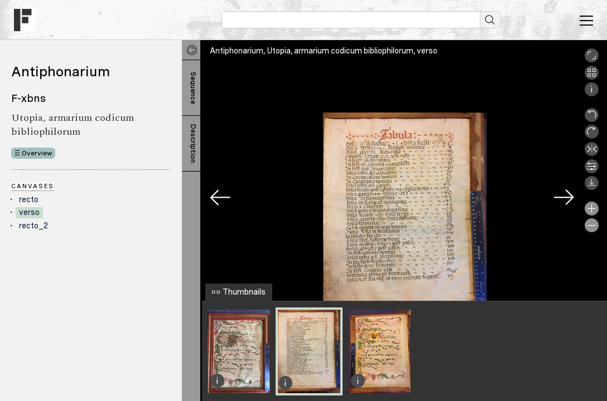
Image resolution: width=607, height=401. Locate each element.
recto (28, 199)
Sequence (193, 88)
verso (29, 212)
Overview (37, 153)
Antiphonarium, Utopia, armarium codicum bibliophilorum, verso (323, 50)
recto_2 (33, 225)
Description (193, 143)
